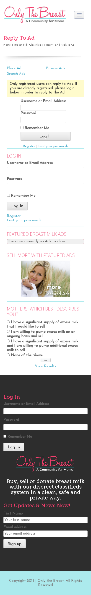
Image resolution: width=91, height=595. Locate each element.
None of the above (27, 355)
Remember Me (35, 128)
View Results (45, 366)
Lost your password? (53, 146)
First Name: (13, 513)
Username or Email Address (43, 101)
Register (29, 146)
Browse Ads (55, 68)
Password (28, 113)
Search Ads (16, 74)
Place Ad (14, 68)
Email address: (15, 527)
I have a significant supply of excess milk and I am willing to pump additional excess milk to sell (42, 346)
